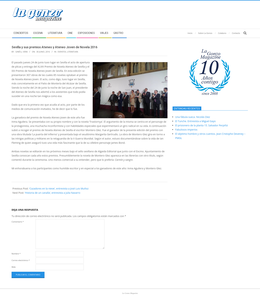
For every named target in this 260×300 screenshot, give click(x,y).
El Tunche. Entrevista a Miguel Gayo (195, 121)
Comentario (18, 221)
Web (14, 267)
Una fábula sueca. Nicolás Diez (192, 117)
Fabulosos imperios (186, 129)
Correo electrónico (21, 260)
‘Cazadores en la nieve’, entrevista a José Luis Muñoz (59, 188)
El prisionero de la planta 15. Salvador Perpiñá (201, 125)
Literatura (72, 51)
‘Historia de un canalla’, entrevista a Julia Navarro (52, 192)
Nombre (16, 253)
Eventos (62, 51)
